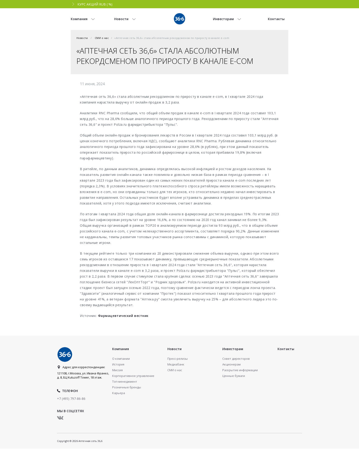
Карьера (118, 393)
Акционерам (231, 364)
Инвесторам (232, 349)
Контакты (285, 349)
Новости (82, 38)
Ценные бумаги (233, 376)
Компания (120, 349)
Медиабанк (175, 364)
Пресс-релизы (177, 359)
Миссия (117, 370)
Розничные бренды (126, 387)
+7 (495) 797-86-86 (71, 398)
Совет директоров (236, 359)
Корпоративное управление (133, 376)
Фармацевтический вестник (123, 315)
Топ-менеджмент (124, 381)
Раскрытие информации (240, 370)
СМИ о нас (102, 38)
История (118, 364)
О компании (121, 359)
